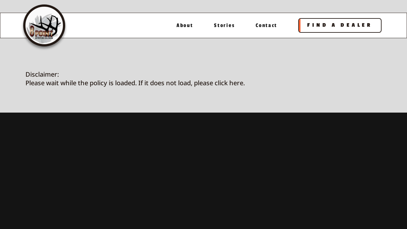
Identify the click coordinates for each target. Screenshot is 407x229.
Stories (224, 25)
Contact (266, 25)
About (184, 25)
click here (229, 83)
